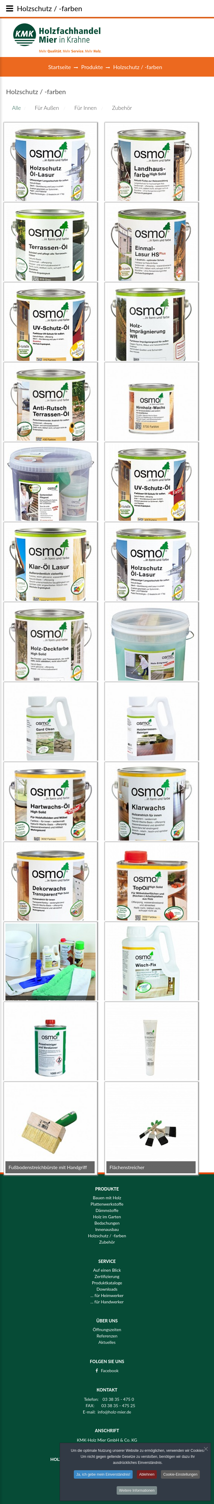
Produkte (92, 67)
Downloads (106, 1289)
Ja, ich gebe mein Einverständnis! (103, 1476)
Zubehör (107, 1242)
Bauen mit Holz (107, 1198)
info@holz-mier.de (114, 1408)
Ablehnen (147, 1476)
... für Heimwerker (107, 1295)
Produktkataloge (107, 1283)
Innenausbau (107, 1229)
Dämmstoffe (107, 1210)
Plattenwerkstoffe (106, 1204)
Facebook (110, 1367)
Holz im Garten (107, 1217)
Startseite (59, 67)
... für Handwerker (107, 1302)
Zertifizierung (107, 1276)
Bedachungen (107, 1223)
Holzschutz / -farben (107, 1236)
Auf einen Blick (107, 1270)
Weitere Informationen (137, 1492)
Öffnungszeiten (107, 1326)
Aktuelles (107, 1338)
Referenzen (106, 1332)
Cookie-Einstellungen (180, 1476)
